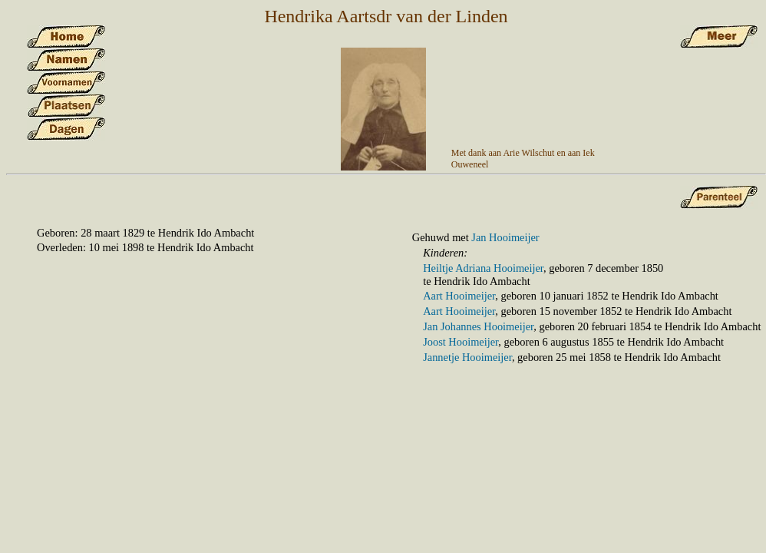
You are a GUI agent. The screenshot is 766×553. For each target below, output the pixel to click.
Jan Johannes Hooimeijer (478, 326)
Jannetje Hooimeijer (467, 357)
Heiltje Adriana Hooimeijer (483, 268)
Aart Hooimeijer (459, 296)
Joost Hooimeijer (460, 342)
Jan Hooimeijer (505, 237)
